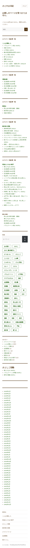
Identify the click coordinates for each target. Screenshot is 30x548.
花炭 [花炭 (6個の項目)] (13, 318)
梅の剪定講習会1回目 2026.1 (12, 52)
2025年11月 (7, 405)
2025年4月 (7, 409)
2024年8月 (7, 423)
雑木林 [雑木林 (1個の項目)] (6, 330)
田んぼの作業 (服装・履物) (11, 108)
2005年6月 (7, 497)
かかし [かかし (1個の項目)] (16, 246)
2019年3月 (7, 484)
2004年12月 (7, 504)
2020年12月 (7, 459)
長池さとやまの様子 (8, 164)
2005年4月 (7, 500)
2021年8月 (7, 452)
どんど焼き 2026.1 (9, 54)
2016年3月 (7, 495)
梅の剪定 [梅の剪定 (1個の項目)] (6, 294)
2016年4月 (7, 493)
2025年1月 (7, 414)
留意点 (4, 106)
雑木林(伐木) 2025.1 (10, 128)
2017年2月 (7, 488)
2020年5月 (7, 468)
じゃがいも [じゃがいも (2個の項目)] (7, 262)
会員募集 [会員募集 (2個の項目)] (6, 282)
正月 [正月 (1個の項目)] (23, 294)
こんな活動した (6, 43)
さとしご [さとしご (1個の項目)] (18, 254)
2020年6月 (7, 466)
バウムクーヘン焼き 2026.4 (12, 45)
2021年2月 (7, 457)
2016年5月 (7, 491)
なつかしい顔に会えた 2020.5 (12, 182)
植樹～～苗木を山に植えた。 (12, 144)
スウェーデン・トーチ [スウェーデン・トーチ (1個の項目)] (10, 270)
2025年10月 (7, 407)
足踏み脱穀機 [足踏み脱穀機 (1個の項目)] (19, 322)
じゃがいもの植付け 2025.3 (12, 66)
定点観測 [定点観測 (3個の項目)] (6, 290)
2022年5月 (7, 443)
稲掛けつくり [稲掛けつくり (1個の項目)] (17, 314)
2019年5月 (7, 479)
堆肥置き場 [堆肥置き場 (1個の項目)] (16, 286)
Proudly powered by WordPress (18, 545)
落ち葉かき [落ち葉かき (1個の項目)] (7, 322)
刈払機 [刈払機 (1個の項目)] (16, 282)
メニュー (24, 6)
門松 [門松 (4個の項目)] (18, 326)
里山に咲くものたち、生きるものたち (15, 187)
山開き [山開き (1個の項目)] (16, 290)
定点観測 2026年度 (9, 81)
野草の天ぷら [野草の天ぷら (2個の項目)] (8, 326)
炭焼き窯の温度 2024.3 (11, 131)
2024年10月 (7, 421)
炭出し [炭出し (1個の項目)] (16, 298)
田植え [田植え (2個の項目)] (6, 306)
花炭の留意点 (8, 113)
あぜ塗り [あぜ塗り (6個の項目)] (6, 246)
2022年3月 (7, 445)
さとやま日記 (8, 6)
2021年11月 (7, 448)
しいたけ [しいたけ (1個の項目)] (6, 258)
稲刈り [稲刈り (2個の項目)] (15, 310)
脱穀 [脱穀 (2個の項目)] (5, 318)
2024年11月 (7, 418)
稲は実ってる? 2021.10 (10, 176)
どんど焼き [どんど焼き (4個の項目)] (19, 262)
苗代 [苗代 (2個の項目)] (20, 318)
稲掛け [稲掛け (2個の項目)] (6, 314)
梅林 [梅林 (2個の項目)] (15, 294)
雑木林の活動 (6, 126)
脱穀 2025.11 (7, 59)
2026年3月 (7, 396)
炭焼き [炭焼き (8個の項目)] (6, 302)
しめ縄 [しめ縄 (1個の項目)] (16, 258)
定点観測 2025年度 (9, 84)
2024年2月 (7, 432)
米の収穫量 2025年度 (10, 86)
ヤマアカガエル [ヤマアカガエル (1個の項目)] (8, 278)
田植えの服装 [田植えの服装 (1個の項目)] (17, 306)
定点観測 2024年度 (9, 90)
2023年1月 (7, 439)
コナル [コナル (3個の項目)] (15, 266)
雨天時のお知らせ (9, 110)
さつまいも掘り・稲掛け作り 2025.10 (15, 63)
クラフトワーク (8, 342)
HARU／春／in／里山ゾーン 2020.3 (14, 191)
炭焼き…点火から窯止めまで (12, 151)
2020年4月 (7, 470)
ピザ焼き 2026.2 (9, 50)
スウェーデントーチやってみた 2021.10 (15, 137)
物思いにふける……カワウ (11, 205)
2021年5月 (7, 454)
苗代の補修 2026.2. (9, 375)
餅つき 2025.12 (8, 57)
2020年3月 (7, 473)
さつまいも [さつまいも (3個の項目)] (7, 254)
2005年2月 (7, 502)
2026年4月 (7, 393)
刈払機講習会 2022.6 (10, 133)
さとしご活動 (8, 346)
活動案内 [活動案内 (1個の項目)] (6, 298)
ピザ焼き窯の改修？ (9, 194)
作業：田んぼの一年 (9, 88)
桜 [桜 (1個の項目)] (23, 290)
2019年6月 (7, 477)
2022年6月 (7, 441)
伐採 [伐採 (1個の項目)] (19, 278)
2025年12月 (7, 402)
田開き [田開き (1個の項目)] (6, 310)
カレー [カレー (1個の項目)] (6, 266)
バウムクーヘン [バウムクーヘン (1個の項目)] (8, 274)
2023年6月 (7, 434)
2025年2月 (7, 411)
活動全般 (4, 79)
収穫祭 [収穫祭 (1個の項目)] (6, 286)
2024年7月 (7, 425)
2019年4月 (7, 482)
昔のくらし (7, 351)
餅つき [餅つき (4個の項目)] (15, 330)
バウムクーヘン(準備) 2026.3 (12, 372)
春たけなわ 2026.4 (9, 166)
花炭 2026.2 (7, 48)
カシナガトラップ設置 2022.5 (12, 135)
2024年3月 (7, 430)
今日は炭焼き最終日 (9, 149)
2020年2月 (7, 475)
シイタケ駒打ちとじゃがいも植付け (14, 146)
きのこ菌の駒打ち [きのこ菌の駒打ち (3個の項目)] (9, 250)
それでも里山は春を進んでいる (13, 189)
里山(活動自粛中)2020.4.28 (12, 185)
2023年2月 (7, 436)
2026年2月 (7, 398)
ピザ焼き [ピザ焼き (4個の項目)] (20, 274)
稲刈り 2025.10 (8, 61)
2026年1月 (7, 400)
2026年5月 (7, 391)
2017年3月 (7, 486)
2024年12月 (7, 416)
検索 (3, 235)
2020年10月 (7, 461)
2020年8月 (7, 463)
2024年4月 (7, 427)
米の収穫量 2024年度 (10, 93)
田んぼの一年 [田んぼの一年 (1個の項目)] (17, 302)
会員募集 (6, 348)
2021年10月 (7, 450)
